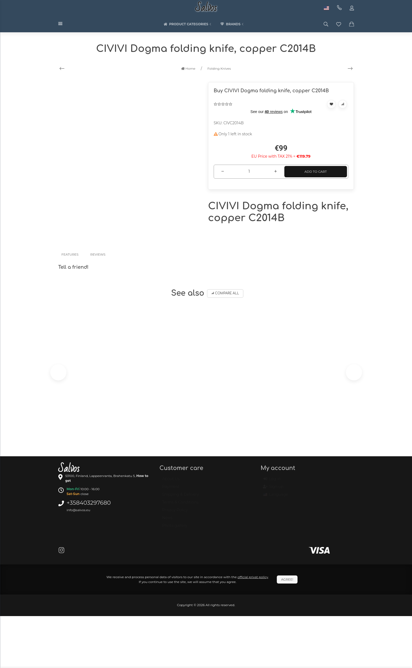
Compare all (225, 293)
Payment (170, 489)
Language (275, 497)
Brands (232, 24)
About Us (171, 481)
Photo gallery (174, 528)
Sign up (273, 489)
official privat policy (253, 577)
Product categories (187, 24)
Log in (272, 481)
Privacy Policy (175, 512)
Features (70, 254)
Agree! (287, 579)
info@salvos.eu (78, 510)
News (167, 520)
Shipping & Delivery (180, 496)
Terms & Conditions (180, 504)
